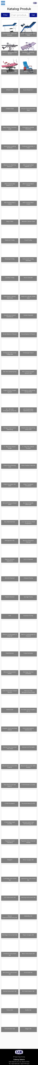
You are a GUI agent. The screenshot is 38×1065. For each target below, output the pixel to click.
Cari (33, 15)
